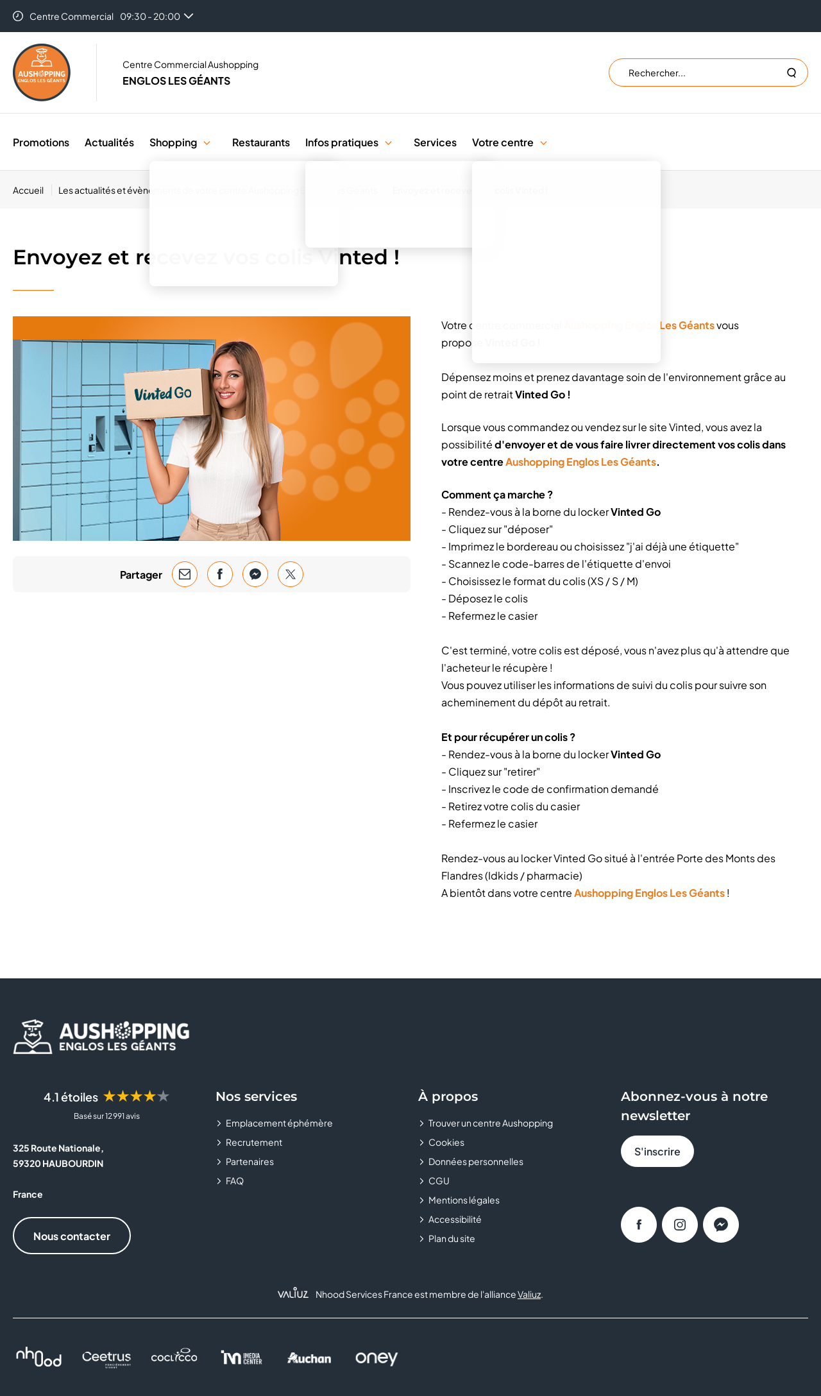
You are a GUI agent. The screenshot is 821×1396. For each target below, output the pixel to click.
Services (435, 142)
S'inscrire (657, 1151)
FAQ (235, 1180)
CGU (439, 1180)
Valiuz (529, 1294)
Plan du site (451, 1238)
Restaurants (261, 142)
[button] (207, 142)
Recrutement (254, 1142)
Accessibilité (455, 1219)
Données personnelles (475, 1161)
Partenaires (250, 1161)
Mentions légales (464, 1199)
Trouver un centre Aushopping (490, 1122)
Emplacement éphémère (279, 1122)
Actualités (109, 142)
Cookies (446, 1142)
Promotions (41, 142)
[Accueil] (32, 190)
